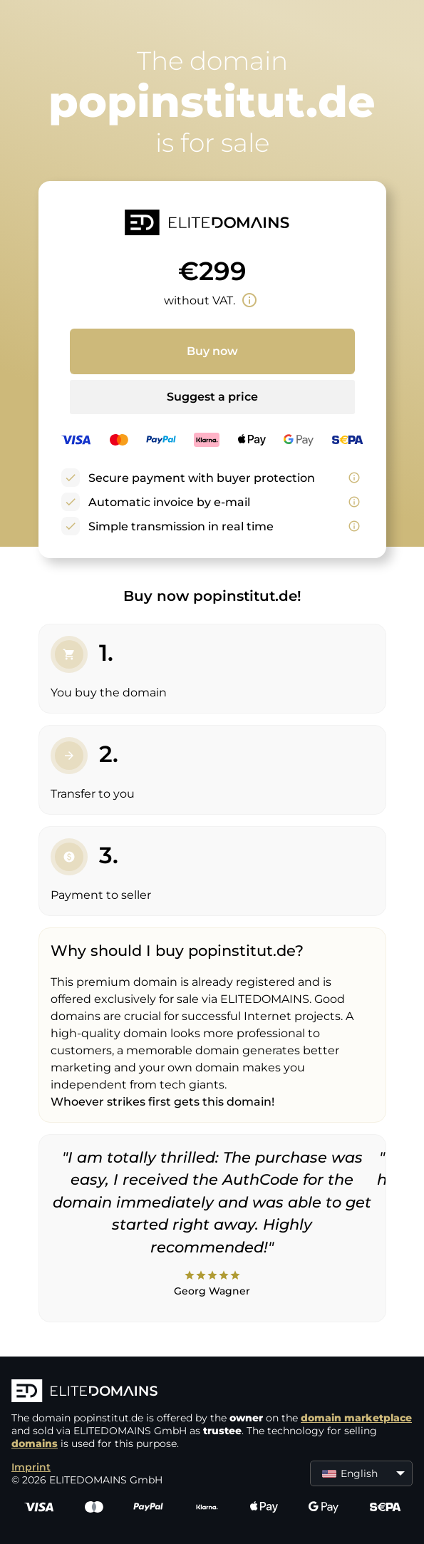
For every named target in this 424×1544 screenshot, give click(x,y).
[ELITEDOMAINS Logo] (212, 1392)
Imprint (31, 1467)
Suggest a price (212, 396)
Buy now (212, 351)
